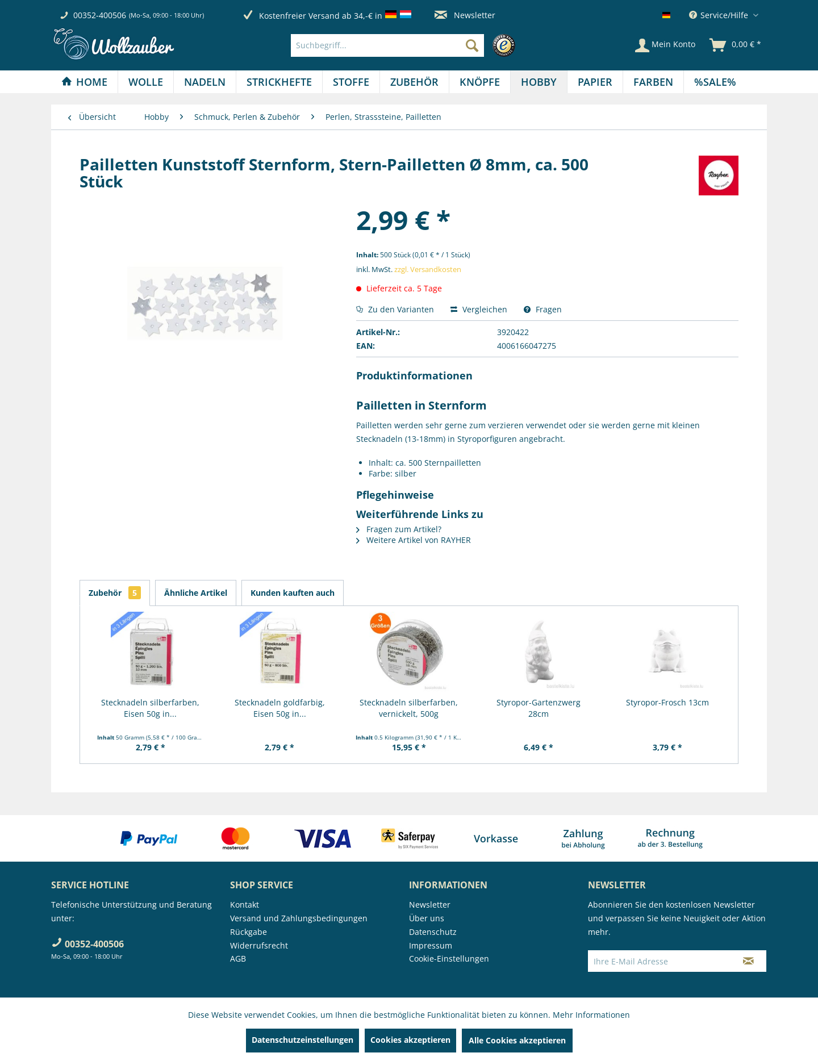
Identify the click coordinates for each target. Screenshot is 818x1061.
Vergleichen (478, 309)
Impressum (430, 945)
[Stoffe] (351, 81)
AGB (238, 958)
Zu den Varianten (395, 309)
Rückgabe (248, 931)
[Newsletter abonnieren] (748, 961)
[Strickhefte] (279, 81)
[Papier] (595, 81)
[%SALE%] (715, 81)
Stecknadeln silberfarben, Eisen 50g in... (150, 708)
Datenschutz (433, 931)
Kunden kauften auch (293, 592)
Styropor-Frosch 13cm (667, 702)
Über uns (426, 918)
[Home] (84, 81)
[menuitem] (406, 45)
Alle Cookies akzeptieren (517, 1040)
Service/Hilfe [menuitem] (719, 15)
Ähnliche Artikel (195, 592)
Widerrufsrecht (259, 945)
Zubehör (115, 592)
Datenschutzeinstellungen (302, 1039)
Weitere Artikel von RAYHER (413, 539)
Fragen (543, 309)
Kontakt (244, 904)
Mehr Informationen (591, 1014)
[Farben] (653, 81)
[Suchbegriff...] (387, 45)
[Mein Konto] (665, 45)
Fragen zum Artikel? (398, 529)
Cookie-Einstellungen (449, 958)
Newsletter (465, 15)
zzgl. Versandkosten (427, 269)
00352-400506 (99, 15)
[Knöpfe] (479, 81)
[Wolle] (145, 81)
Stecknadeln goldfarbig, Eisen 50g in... (280, 708)
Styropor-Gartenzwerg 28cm (538, 708)
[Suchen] (472, 45)
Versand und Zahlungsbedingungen (299, 918)
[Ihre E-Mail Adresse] (659, 961)
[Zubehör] (414, 81)
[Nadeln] (205, 81)
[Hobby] (539, 81)
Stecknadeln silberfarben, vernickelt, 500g (409, 708)
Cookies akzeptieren (410, 1039)
